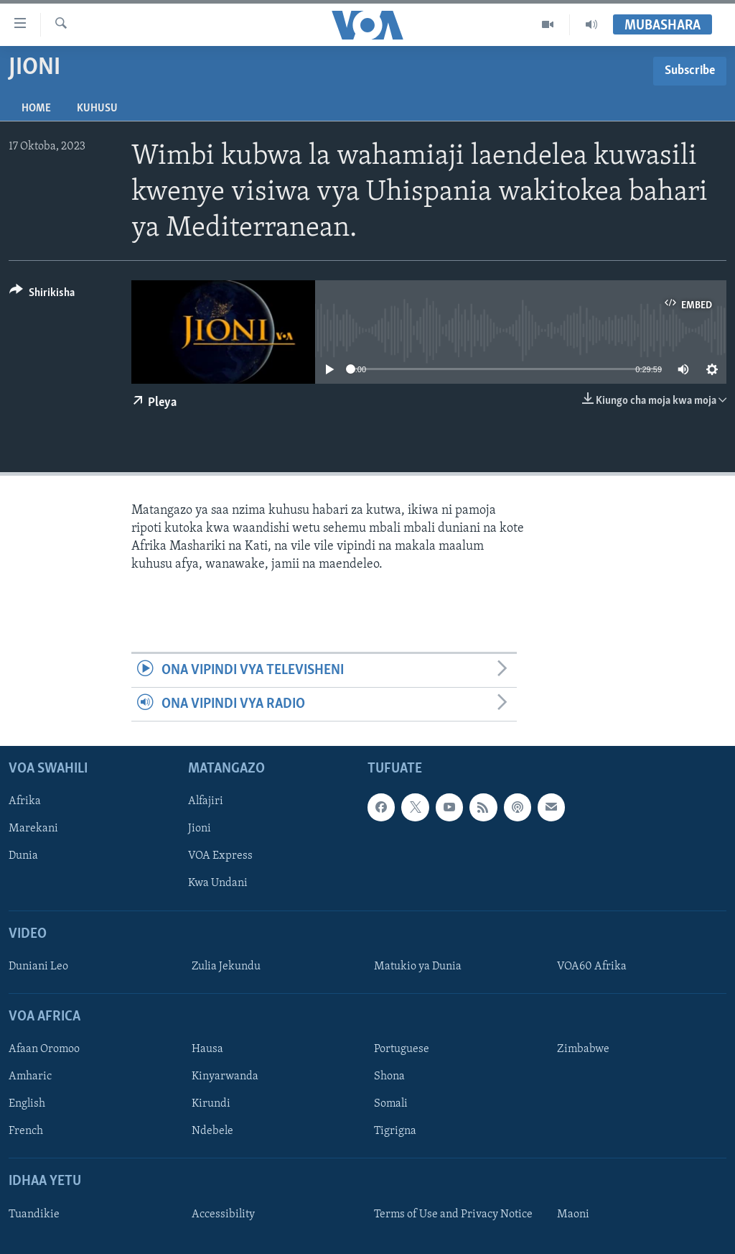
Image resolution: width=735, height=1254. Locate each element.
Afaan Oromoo (44, 1049)
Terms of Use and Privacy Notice (453, 1214)
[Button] (42, 295)
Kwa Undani (218, 884)
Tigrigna (395, 1132)
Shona (389, 1077)
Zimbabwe (583, 1049)
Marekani (33, 829)
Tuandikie (34, 1214)
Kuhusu (97, 108)
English (27, 1104)
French (26, 1132)
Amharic (30, 1077)
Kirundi (211, 1104)
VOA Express (220, 856)
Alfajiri (205, 802)
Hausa (207, 1049)
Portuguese (401, 1049)
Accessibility (223, 1214)
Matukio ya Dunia (418, 966)
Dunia (23, 856)
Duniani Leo (38, 966)
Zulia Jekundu (226, 966)
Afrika (25, 802)
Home (36, 108)
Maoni (573, 1214)
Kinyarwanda (225, 1077)
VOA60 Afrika (592, 966)
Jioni (199, 829)
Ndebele (212, 1132)
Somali (391, 1104)
